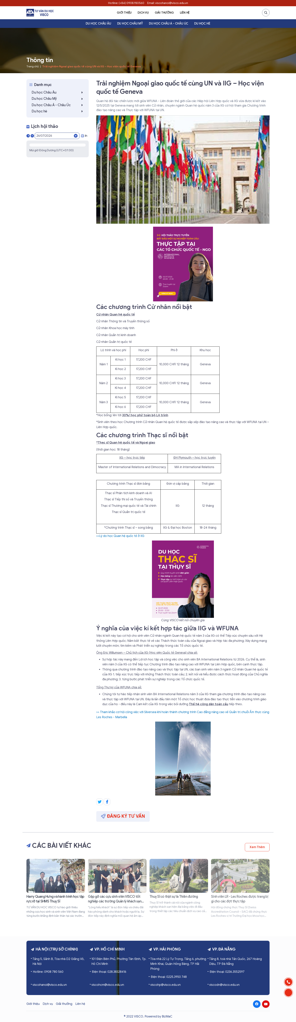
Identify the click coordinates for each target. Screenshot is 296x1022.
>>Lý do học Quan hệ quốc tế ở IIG (120, 536)
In (84, 136)
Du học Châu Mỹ (130, 23)
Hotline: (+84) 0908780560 (126, 3)
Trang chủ (32, 66)
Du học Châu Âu (98, 23)
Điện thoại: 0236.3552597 (227, 972)
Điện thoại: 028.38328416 (109, 972)
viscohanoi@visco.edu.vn (49, 985)
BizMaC (167, 1016)
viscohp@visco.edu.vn (165, 985)
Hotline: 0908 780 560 (48, 972)
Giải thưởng (164, 12)
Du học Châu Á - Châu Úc (168, 23)
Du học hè (202, 23)
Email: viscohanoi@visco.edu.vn (167, 3)
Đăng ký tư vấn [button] (123, 816)
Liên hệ (185, 12)
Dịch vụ (143, 12)
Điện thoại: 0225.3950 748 (169, 977)
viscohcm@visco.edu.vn (107, 985)
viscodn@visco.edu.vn (224, 985)
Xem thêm (257, 847)
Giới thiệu (124, 12)
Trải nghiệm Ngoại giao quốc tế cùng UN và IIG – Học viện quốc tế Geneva (91, 66)
